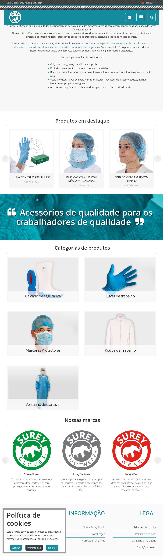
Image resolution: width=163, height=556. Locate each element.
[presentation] (5, 158)
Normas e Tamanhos (93, 540)
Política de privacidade (143, 540)
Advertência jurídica (145, 527)
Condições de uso (146, 547)
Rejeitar (52, 547)
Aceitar (16, 547)
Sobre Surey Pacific (94, 527)
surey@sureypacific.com (30, 2)
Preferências (34, 547)
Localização (98, 534)
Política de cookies (145, 534)
